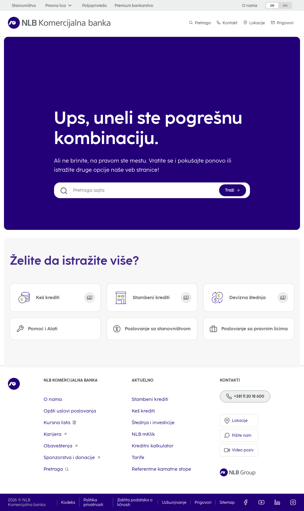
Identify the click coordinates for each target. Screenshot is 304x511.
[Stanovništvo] (24, 5)
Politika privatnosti (93, 502)
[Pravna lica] (59, 5)
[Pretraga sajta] (152, 190)
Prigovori (203, 502)
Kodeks (68, 502)
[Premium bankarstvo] (134, 5)
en (285, 5)
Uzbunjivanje (174, 502)
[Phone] (245, 396)
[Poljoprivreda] (94, 5)
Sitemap (227, 502)
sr (272, 5)
